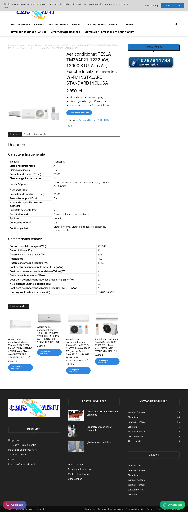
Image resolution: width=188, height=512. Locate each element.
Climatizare (133, 475)
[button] (176, 24)
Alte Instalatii (134, 465)
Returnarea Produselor (80, 469)
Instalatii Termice (137, 484)
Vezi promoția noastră (65, 32)
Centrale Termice (137, 470)
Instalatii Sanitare (137, 479)
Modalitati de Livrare (78, 474)
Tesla (69, 125)
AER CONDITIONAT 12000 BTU (27, 24)
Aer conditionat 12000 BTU (57, 45)
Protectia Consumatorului (21, 464)
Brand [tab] (27, 134)
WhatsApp (172, 505)
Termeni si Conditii (17, 454)
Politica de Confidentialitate (22, 449)
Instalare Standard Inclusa (28, 32)
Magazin (20, 45)
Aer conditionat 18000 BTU (65, 24)
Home (11, 45)
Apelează (14, 505)
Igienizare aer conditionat (99, 442)
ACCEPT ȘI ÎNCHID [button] (172, 5)
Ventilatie (132, 494)
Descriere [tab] (15, 134)
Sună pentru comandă (79, 113)
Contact (130, 24)
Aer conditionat (34, 45)
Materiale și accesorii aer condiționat (109, 32)
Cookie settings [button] (151, 5)
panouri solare (135, 489)
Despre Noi (14, 440)
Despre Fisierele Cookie (24, 444)
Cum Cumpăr (75, 478)
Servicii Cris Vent (76, 464)
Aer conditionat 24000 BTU (103, 24)
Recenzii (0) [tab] (40, 134)
